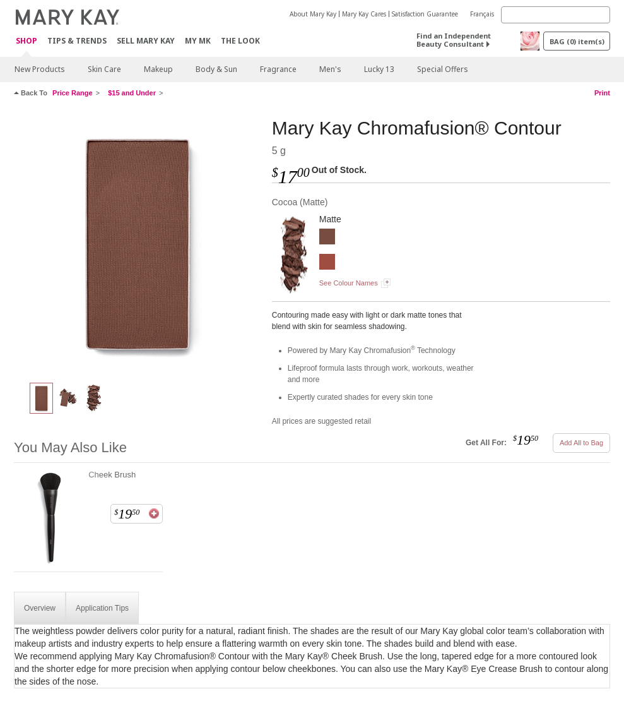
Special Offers (442, 69)
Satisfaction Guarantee (425, 13)
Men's (330, 69)
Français (482, 13)
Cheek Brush (112, 474)
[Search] (555, 14)
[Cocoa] (138, 243)
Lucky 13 (379, 69)
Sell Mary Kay (146, 41)
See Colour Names (348, 283)
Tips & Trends (77, 41)
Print (602, 93)
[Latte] (327, 263)
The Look (240, 41)
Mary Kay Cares (364, 13)
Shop (26, 41)
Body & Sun (216, 69)
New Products (40, 69)
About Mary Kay (313, 13)
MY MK (198, 41)
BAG (577, 41)
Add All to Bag (581, 442)
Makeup (158, 69)
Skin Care (104, 69)
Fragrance (278, 69)
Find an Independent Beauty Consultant (453, 40)
